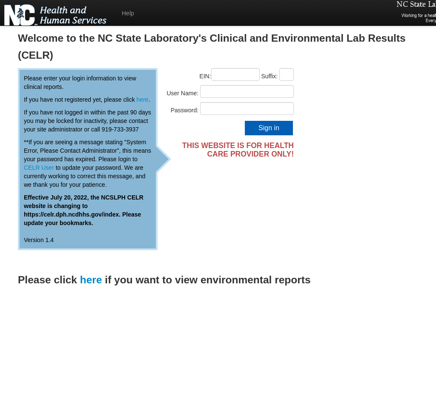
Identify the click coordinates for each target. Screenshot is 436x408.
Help (128, 13)
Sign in (268, 127)
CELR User (39, 167)
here (143, 99)
